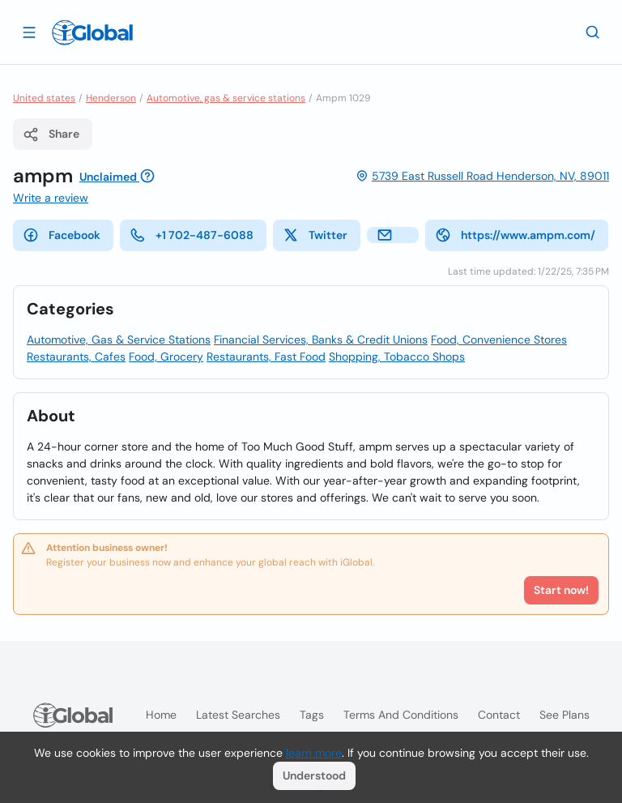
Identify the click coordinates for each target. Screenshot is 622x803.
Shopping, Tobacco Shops (397, 356)
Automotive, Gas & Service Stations (119, 339)
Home (161, 714)
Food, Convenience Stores (499, 339)
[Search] (593, 31)
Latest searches (238, 714)
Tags (312, 714)
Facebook (61, 235)
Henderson (111, 98)
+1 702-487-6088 (191, 235)
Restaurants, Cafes (76, 356)
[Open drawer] (29, 31)
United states (44, 98)
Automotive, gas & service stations (226, 98)
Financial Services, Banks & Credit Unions (321, 339)
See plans (564, 714)
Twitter (315, 235)
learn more (314, 752)
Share (51, 134)
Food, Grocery (166, 356)
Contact (499, 714)
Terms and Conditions (400, 714)
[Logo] (92, 32)
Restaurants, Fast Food (266, 356)
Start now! (561, 590)
